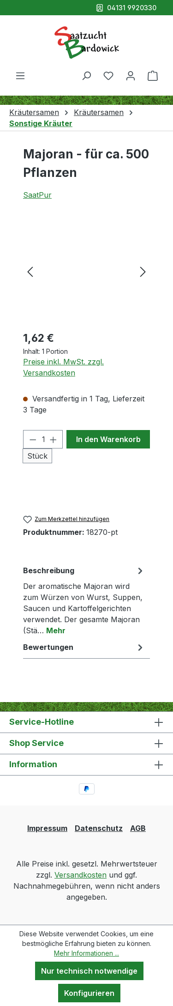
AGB (138, 828)
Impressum (47, 828)
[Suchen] (86, 75)
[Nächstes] (143, 271)
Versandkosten (80, 874)
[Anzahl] (43, 439)
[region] (86, 271)
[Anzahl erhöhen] (53, 439)
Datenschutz (99, 828)
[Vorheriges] (30, 271)
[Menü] (20, 75)
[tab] (84, 600)
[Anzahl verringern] (32, 439)
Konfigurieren (89, 993)
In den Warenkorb (108, 439)
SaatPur (37, 195)
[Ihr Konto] (130, 75)
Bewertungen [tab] (84, 647)
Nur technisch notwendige (89, 971)
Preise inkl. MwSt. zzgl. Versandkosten (63, 367)
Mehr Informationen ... (86, 953)
